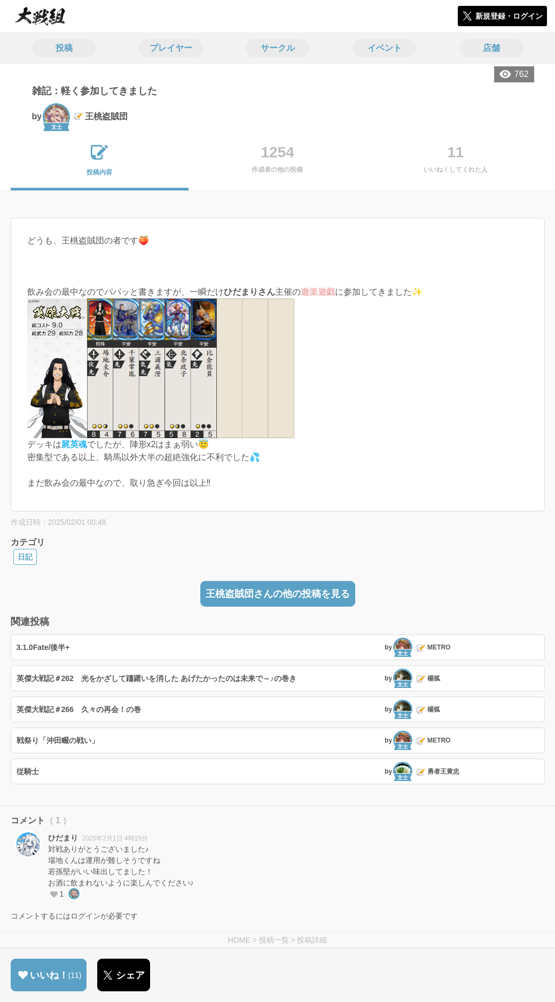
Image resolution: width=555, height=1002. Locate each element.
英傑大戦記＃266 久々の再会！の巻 (79, 709)
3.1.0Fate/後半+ (43, 647)
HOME (239, 940)
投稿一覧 (274, 940)
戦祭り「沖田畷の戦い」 (58, 740)
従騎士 (28, 771)
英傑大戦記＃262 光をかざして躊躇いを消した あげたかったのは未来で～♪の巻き (156, 678)
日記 (25, 557)
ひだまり (63, 837)
